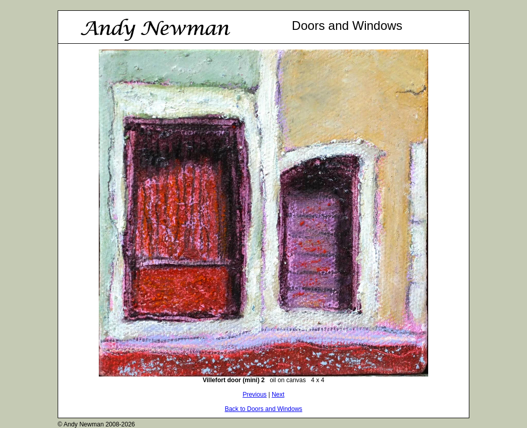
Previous (254, 394)
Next (278, 394)
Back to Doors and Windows (264, 409)
